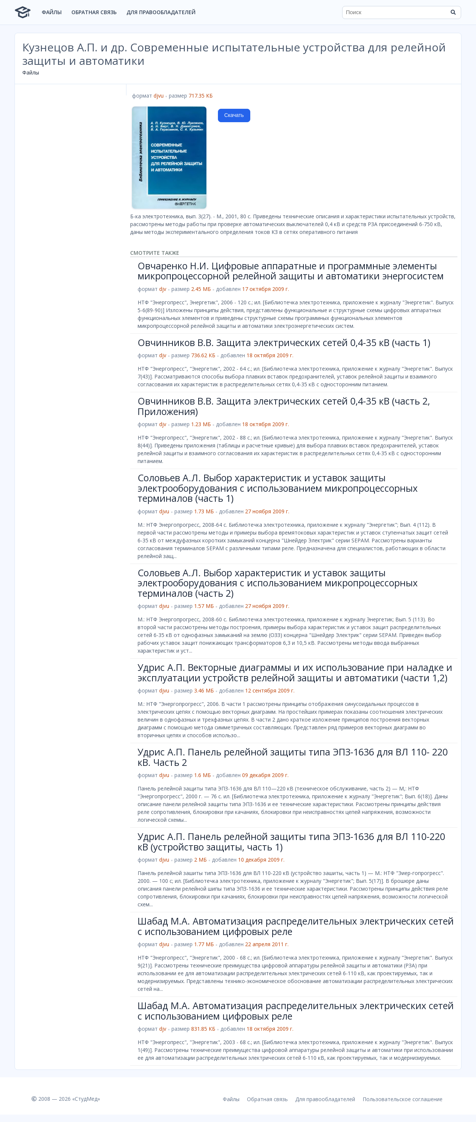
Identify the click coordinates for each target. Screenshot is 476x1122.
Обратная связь (94, 12)
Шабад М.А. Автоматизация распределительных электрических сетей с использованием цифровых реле (296, 926)
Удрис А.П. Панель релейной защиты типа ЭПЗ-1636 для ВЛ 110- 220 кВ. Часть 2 (293, 756)
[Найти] (453, 12)
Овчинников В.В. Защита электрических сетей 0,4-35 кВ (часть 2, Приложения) (284, 406)
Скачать (234, 115)
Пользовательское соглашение (403, 1099)
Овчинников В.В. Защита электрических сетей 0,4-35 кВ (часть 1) (284, 342)
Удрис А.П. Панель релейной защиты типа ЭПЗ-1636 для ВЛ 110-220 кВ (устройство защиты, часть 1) (291, 841)
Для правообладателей (161, 12)
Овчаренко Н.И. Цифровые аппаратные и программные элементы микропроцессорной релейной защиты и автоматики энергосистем (291, 270)
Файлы (52, 12)
